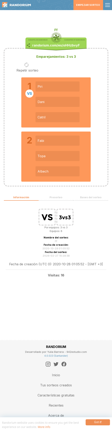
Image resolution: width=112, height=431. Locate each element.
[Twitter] (56, 364)
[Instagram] (48, 364)
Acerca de (56, 415)
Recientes (56, 405)
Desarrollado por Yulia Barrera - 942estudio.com (56, 351)
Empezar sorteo (88, 4)
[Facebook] (63, 364)
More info (44, 427)
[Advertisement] (56, 17)
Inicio (56, 375)
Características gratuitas (56, 395)
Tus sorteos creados (56, 385)
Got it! (98, 422)
